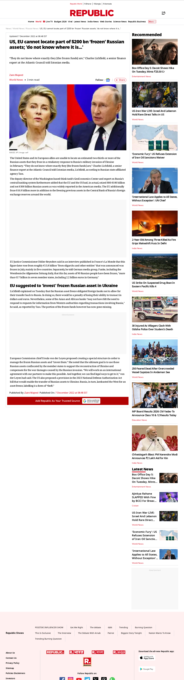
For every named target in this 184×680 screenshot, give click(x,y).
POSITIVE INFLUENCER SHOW (49, 627)
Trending (123, 627)
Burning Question (143, 627)
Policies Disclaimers (15, 673)
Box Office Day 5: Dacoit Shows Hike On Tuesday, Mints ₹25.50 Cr (153, 70)
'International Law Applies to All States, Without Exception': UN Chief (154, 198)
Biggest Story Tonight (131, 633)
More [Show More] (152, 21)
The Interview (64, 633)
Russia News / (32, 29)
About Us (10, 652)
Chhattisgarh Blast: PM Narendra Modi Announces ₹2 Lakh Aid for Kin (154, 456)
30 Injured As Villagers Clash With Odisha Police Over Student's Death (152, 327)
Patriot (111, 633)
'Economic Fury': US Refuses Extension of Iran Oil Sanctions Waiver (154, 155)
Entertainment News (141, 77)
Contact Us (11, 658)
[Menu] (162, 13)
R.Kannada (107, 4)
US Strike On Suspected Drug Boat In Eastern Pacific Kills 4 (153, 284)
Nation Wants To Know (159, 633)
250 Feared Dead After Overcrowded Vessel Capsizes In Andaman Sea (153, 370)
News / (9, 29)
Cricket (135, 506)
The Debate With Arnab (89, 633)
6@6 (110, 627)
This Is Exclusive (43, 633)
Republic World (76, 4)
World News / (19, 29)
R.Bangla (97, 4)
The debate (95, 627)
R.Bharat (87, 4)
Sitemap (10, 668)
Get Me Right (76, 627)
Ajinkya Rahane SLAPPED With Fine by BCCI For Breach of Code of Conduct (144, 499)
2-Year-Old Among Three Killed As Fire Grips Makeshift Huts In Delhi (154, 241)
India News (137, 248)
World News (16, 80)
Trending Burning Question (48, 638)
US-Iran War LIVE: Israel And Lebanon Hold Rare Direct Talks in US (154, 112)
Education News (139, 420)
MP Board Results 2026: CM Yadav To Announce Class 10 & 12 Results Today (154, 413)
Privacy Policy (12, 663)
